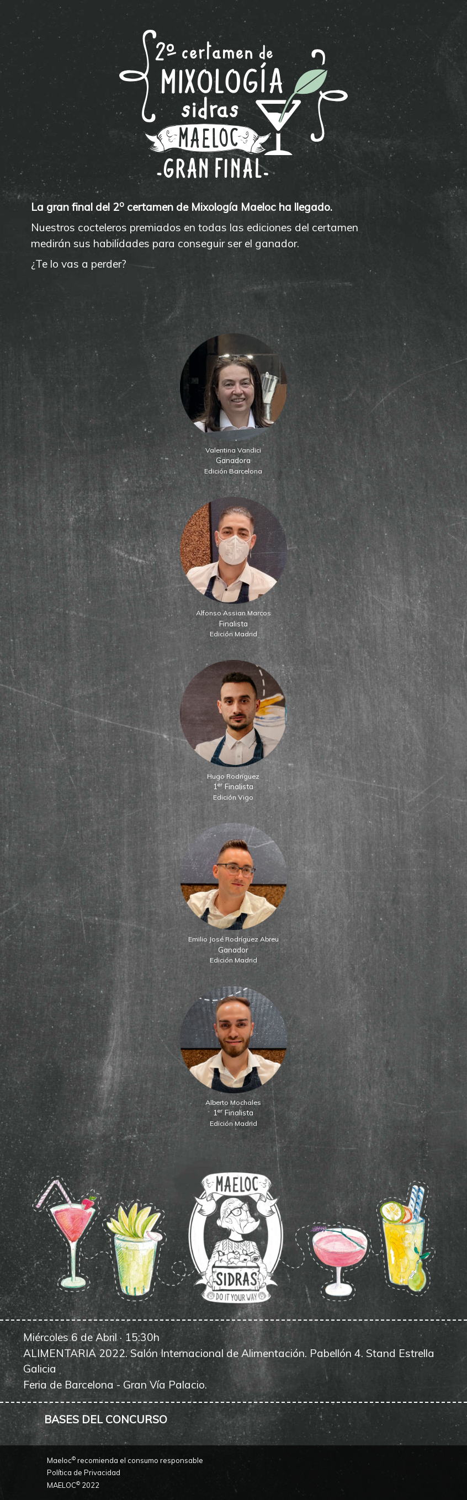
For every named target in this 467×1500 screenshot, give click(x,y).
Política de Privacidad (83, 1472)
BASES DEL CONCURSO (105, 1419)
